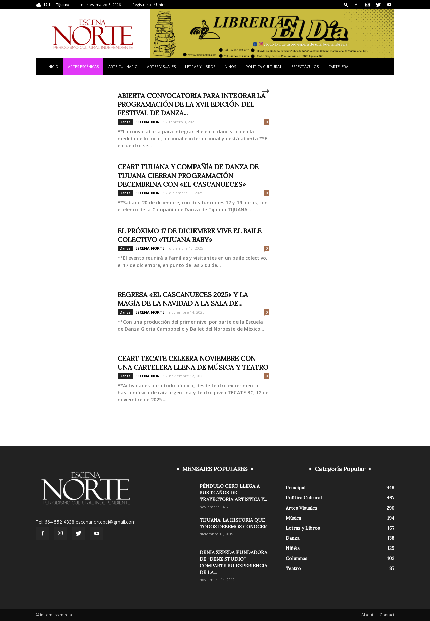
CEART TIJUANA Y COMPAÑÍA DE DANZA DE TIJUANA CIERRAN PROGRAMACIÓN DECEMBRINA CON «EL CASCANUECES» (188, 175)
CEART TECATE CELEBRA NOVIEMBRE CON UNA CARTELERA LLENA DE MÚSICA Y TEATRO (193, 362)
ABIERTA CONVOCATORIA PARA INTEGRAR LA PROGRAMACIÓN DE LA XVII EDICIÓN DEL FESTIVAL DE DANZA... (191, 104)
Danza (125, 122)
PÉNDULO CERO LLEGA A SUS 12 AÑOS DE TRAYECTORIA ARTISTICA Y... (233, 493)
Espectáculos (305, 66)
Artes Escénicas (83, 66)
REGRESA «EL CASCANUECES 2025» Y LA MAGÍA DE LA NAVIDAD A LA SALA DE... (183, 298)
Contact (387, 615)
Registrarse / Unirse (150, 4)
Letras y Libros (200, 66)
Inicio (52, 66)
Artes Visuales (161, 66)
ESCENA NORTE (149, 121)
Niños (230, 66)
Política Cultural (264, 66)
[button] (346, 4)
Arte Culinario (123, 66)
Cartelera (338, 66)
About (367, 615)
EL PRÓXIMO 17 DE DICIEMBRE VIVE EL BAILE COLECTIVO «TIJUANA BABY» (190, 235)
